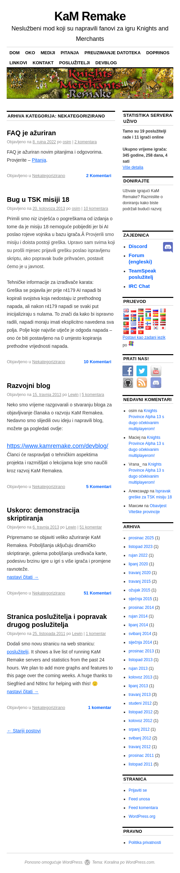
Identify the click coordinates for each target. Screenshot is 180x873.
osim (67, 142)
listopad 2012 (140, 712)
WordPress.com (140, 862)
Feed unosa (139, 799)
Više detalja (132, 167)
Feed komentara (143, 807)
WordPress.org (141, 816)
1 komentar (96, 633)
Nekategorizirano (48, 175)
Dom (14, 52)
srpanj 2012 (139, 729)
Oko (30, 52)
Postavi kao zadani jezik (143, 337)
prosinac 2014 (141, 607)
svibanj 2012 (139, 738)
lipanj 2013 (138, 686)
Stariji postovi (23, 730)
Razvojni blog (28, 385)
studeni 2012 (140, 703)
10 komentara (96, 208)
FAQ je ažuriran (31, 133)
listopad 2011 (140, 764)
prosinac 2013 (141, 651)
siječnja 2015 (140, 599)
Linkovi (18, 62)
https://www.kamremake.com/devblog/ (57, 446)
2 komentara (85, 142)
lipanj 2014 (138, 625)
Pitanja (70, 52)
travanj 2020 (139, 572)
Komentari (98, 175)
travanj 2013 (139, 694)
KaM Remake (89, 16)
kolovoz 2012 (140, 720)
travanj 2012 (139, 746)
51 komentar (91, 527)
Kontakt (43, 62)
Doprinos (157, 52)
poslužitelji (74, 62)
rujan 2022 (138, 555)
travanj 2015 (139, 581)
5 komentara (93, 394)
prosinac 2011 (141, 755)
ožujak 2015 (139, 590)
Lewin (73, 394)
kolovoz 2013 (140, 677)
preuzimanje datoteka (113, 52)
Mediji (47, 52)
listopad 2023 (140, 546)
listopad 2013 (140, 659)
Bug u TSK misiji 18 (38, 199)
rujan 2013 (138, 668)
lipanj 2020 (138, 564)
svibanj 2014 (139, 633)
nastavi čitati (22, 577)
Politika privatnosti (144, 842)
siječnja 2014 (140, 642)
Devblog (106, 62)
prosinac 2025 (141, 538)
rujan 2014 (138, 616)
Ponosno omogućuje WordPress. (54, 862)
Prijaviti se (137, 790)
